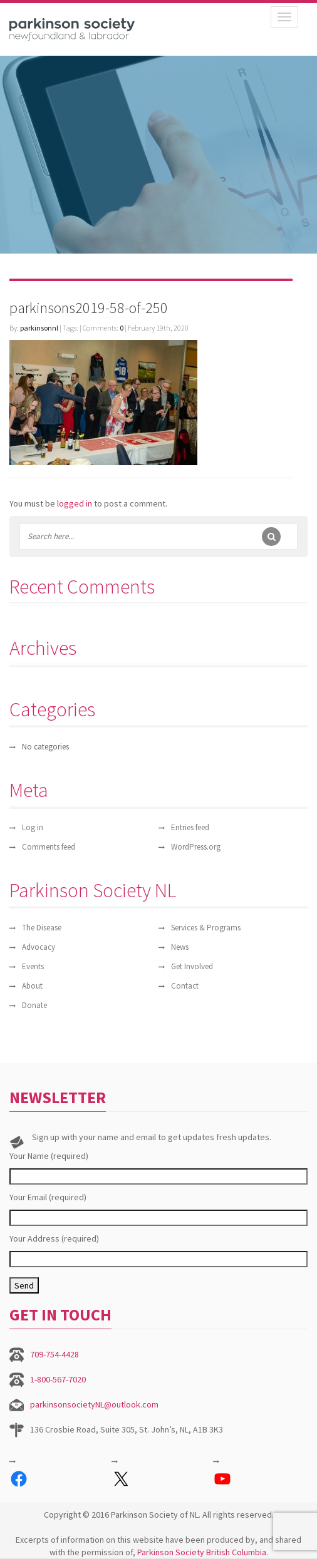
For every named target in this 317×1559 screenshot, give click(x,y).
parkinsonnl (39, 327)
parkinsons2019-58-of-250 (88, 307)
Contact (185, 985)
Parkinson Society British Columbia (201, 1552)
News (180, 947)
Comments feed (48, 846)
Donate (34, 1005)
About (32, 985)
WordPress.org (196, 846)
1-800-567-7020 (58, 1379)
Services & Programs (206, 927)
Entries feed (190, 827)
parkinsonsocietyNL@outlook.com (94, 1404)
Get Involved (192, 966)
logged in (74, 503)
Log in (32, 827)
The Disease (41, 927)
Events (33, 966)
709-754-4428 (54, 1354)
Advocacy (38, 947)
